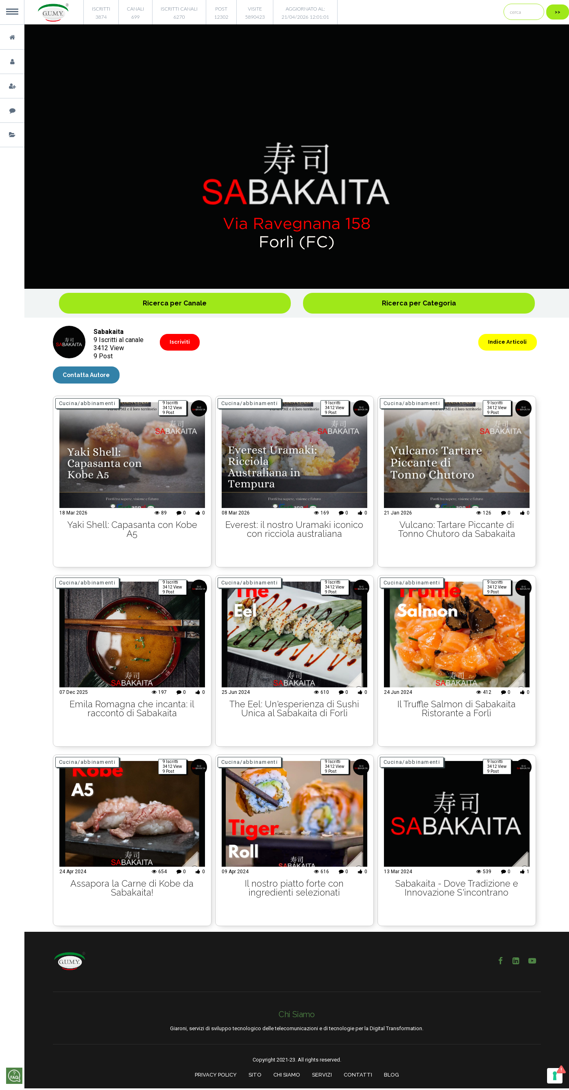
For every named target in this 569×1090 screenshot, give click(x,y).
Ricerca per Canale (175, 303)
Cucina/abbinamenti (87, 405)
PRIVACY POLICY (216, 1077)
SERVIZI (322, 1077)
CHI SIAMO (286, 1077)
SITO (255, 1077)
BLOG (391, 1077)
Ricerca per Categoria (419, 303)
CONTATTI (358, 1077)
